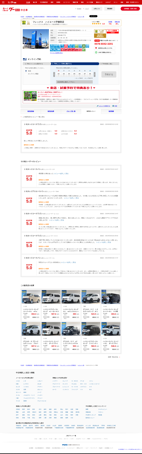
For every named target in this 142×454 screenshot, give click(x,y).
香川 (66, 409)
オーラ (54, 389)
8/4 (69, 74)
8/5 (74, 74)
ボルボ (39, 384)
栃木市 (31, 425)
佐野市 (37, 425)
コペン (91, 381)
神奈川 (34, 412)
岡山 (61, 409)
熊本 (72, 415)
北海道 (18, 409)
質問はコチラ (80, 448)
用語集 (100, 415)
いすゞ (25, 381)
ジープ (39, 392)
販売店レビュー (91, 111)
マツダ (18, 401)
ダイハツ (18, 392)
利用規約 (48, 448)
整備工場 (75, 2)
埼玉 (28, 415)
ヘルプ (87, 8)
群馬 (28, 412)
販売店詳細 (31, 111)
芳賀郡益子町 (19, 428)
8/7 (84, 74)
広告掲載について (109, 448)
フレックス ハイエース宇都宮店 (68, 16)
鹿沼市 (42, 425)
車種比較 (88, 412)
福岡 (66, 417)
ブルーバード (56, 386)
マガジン (100, 412)
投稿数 (110, 21)
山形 (23, 412)
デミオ (82, 381)
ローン (115, 2)
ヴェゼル (74, 384)
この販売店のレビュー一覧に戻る (34, 117)
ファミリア (75, 389)
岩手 (17, 415)
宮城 (17, 417)
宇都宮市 (18, 425)
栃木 (28, 409)
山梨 (40, 415)
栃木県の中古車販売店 (39, 16)
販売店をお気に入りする (105, 48)
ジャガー (39, 395)
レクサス (26, 384)
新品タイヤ (99, 2)
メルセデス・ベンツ (29, 395)
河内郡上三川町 (111, 425)
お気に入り (97, 8)
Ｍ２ (90, 389)
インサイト (66, 389)
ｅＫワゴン (83, 386)
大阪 (50, 415)
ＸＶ (81, 389)
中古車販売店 (29, 16)
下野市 (103, 425)
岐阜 (45, 409)
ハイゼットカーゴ (94, 384)
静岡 (45, 412)
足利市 (25, 425)
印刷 (116, 106)
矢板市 (73, 425)
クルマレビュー (102, 409)
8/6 (79, 74)
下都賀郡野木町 (69, 428)
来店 (29, 71)
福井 (40, 412)
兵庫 (50, 417)
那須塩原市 (80, 425)
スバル (18, 395)
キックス (65, 384)
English (79, 8)
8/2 (58, 74)
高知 (66, 415)
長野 (40, 417)
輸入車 (35, 2)
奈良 (55, 409)
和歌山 (56, 412)
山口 (61, 415)
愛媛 (66, 412)
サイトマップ (94, 448)
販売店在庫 (51, 111)
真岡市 (60, 425)
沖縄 (77, 415)
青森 (17, 412)
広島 (61, 412)
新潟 (33, 415)
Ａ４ (90, 386)
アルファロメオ (41, 401)
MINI (24, 392)
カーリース (66, 2)
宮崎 (77, 409)
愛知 (45, 415)
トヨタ (18, 381)
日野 (24, 389)
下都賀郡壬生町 (59, 428)
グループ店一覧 (71, 111)
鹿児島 (77, 412)
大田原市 (66, 425)
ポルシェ (39, 389)
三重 (45, 417)
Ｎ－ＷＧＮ (75, 381)
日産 (17, 384)
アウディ (39, 386)
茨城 (23, 417)
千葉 (28, 417)
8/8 (90, 74)
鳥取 (55, 415)
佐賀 (72, 409)
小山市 (54, 425)
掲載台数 (117, 21)
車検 (82, 2)
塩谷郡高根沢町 (90, 428)
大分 (72, 417)
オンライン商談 (33, 74)
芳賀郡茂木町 (29, 428)
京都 (50, 412)
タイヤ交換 (90, 2)
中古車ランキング (91, 415)
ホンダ (18, 386)
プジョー (39, 398)
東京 (33, 409)
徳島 (61, 417)
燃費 (87, 409)
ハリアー (55, 381)
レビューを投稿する (104, 106)
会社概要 (31, 448)
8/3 (63, 74)
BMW (25, 401)
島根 (55, 417)
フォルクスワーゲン (29, 398)
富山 (33, 417)
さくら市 (88, 425)
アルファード (56, 384)
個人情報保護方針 (39, 448)
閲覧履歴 (109, 8)
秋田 (23, 409)
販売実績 (111, 111)
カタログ (108, 2)
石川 (40, 409)
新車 (52, 2)
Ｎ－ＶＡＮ (75, 386)
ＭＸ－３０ (83, 384)
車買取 (58, 2)
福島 (23, 415)
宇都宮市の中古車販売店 (52, 16)
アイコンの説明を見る (56, 53)
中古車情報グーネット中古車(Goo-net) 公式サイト (130, 449)
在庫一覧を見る (113, 357)
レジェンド (66, 386)
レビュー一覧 (81, 16)
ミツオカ (26, 386)
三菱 (17, 398)
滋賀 (50, 409)
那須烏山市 (96, 425)
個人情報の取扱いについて (58, 448)
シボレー (39, 381)
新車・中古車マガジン (132, 2)
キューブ (65, 381)
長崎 (72, 412)
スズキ (18, 389)
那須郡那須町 (100, 428)
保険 (122, 2)
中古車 (22, 16)
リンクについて (70, 448)
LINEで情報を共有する (104, 52)
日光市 (48, 425)
